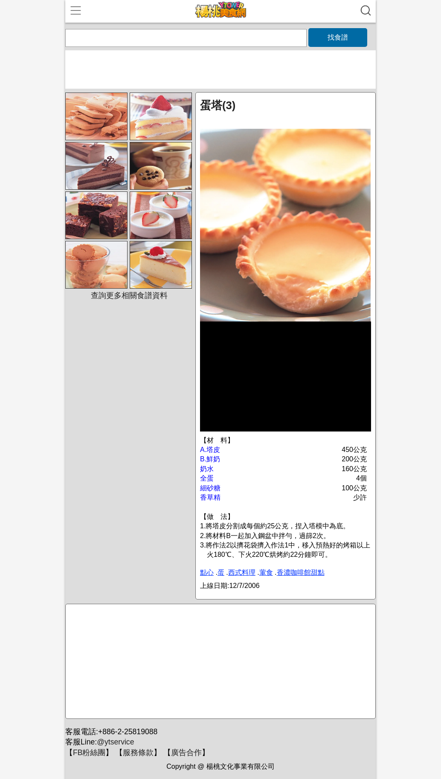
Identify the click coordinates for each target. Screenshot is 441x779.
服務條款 (138, 752)
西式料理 (241, 572)
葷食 (266, 572)
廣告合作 (186, 752)
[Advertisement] (219, 661)
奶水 (207, 468)
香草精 (210, 497)
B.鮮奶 (210, 459)
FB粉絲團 (89, 752)
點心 (207, 572)
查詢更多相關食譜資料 (129, 295)
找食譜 (338, 37)
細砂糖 (210, 488)
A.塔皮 (210, 449)
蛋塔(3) (217, 105)
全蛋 (207, 478)
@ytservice (115, 742)
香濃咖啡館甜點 (301, 572)
